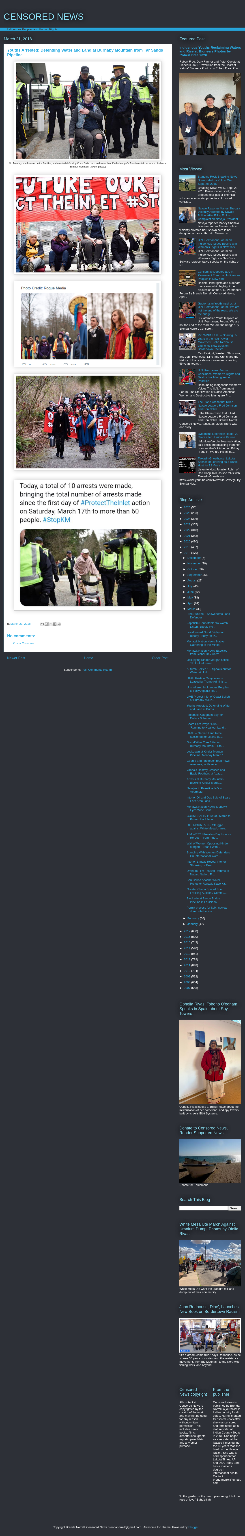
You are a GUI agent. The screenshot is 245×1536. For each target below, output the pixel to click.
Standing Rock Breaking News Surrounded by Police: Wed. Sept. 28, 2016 (217, 180)
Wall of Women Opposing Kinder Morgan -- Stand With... (208, 845)
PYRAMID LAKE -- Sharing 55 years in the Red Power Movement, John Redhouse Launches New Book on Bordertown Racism (217, 342)
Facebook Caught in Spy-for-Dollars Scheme (205, 716)
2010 (187, 971)
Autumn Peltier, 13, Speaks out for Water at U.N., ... (209, 670)
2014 (187, 948)
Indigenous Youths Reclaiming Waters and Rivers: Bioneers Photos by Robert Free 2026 (210, 51)
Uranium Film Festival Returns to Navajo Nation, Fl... (208, 872)
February (193, 918)
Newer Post (16, 658)
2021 (187, 535)
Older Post (160, 658)
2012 (187, 959)
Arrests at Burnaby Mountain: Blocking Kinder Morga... (205, 780)
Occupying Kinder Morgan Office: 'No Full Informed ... (208, 661)
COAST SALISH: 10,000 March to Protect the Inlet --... (208, 817)
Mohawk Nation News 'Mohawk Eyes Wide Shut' (207, 808)
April (190, 603)
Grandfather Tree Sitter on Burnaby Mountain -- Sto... (205, 744)
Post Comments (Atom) (97, 669)
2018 (187, 553)
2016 (187, 936)
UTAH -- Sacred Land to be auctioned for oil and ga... (205, 734)
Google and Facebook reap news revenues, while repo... (208, 762)
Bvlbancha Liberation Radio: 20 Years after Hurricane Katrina (218, 435)
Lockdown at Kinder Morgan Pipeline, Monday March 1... (206, 753)
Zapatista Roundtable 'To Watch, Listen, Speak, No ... (207, 624)
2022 (187, 530)
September (194, 575)
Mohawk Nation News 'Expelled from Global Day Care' (207, 652)
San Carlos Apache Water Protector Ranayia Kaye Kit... (207, 881)
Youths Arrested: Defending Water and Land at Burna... (208, 707)
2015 (187, 942)
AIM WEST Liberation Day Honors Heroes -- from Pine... (209, 836)
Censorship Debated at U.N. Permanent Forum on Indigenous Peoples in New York (219, 275)
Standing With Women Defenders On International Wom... (208, 854)
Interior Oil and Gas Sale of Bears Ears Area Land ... (208, 799)
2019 (187, 547)
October (193, 569)
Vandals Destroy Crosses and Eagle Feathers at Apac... (206, 771)
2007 (187, 988)
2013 (187, 953)
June (191, 592)
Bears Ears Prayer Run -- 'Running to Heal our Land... (206, 725)
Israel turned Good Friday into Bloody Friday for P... (206, 634)
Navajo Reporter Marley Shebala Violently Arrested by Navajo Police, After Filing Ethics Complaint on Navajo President (219, 214)
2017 (187, 931)
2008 (187, 982)
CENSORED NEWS (44, 17)
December (194, 557)
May (190, 597)
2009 (187, 976)
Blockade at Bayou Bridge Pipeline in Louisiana (203, 900)
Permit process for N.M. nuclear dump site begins (207, 909)
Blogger (193, 1527)
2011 (187, 965)
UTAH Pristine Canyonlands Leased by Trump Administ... (207, 680)
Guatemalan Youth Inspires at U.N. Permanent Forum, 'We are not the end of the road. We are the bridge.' (218, 309)
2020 (187, 541)
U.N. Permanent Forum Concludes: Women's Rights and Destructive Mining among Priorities (219, 376)
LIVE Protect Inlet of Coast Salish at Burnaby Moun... (208, 698)
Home (88, 658)
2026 (187, 507)
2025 (187, 513)
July (190, 586)
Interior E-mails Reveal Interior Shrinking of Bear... (206, 863)
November (194, 563)
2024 (187, 518)
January (193, 924)
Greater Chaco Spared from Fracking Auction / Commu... (206, 891)
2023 (187, 524)
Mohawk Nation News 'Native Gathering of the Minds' (205, 643)
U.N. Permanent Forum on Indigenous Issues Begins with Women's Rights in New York (217, 243)
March (191, 609)
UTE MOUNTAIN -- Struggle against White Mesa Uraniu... (207, 826)
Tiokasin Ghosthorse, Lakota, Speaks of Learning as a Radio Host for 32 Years (218, 462)
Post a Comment (23, 643)
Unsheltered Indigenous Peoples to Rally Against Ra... (208, 689)
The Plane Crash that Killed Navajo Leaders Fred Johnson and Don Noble (217, 405)
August (192, 580)
